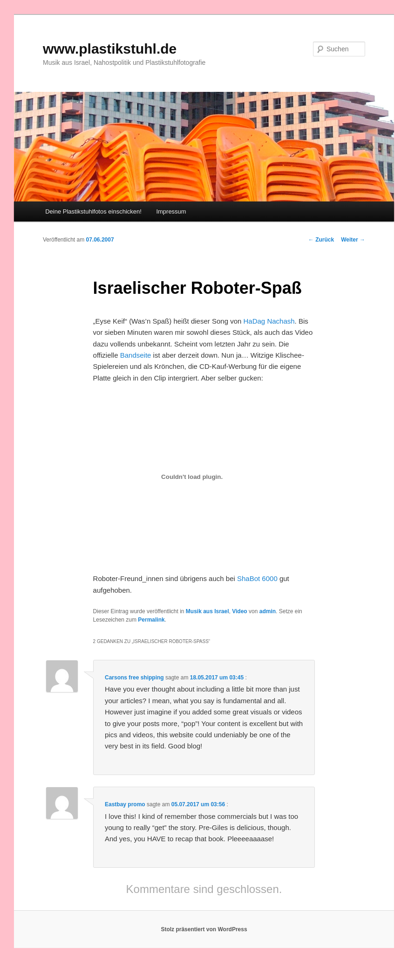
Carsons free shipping (134, 677)
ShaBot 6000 (257, 578)
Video (239, 611)
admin (267, 611)
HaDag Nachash (269, 321)
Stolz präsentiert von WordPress (204, 929)
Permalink (151, 619)
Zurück (321, 239)
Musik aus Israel (207, 611)
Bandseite (135, 355)
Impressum (171, 211)
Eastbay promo (125, 804)
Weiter (353, 239)
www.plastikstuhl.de (110, 48)
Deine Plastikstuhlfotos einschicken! (93, 211)
